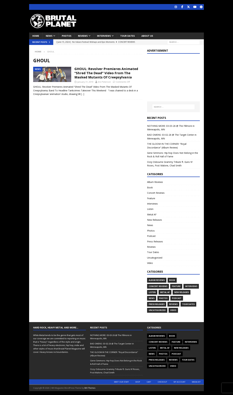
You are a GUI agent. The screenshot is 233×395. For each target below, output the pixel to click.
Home (35, 35)
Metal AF (151, 214)
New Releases (154, 219)
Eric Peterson (104, 81)
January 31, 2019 (85, 81)
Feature (151, 198)
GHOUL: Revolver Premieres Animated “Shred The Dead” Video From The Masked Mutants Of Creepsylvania (106, 72)
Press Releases (155, 241)
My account (179, 381)
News (49, 35)
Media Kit (196, 381)
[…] (82, 93)
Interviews (104, 35)
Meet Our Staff (121, 381)
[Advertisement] (148, 20)
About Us (147, 35)
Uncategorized (154, 257)
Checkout (162, 381)
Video (150, 262)
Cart (149, 381)
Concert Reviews (156, 192)
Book (150, 187)
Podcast (151, 235)
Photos (66, 35)
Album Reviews (155, 181)
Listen (150, 208)
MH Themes (89, 387)
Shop (137, 381)
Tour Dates (127, 35)
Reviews (83, 35)
